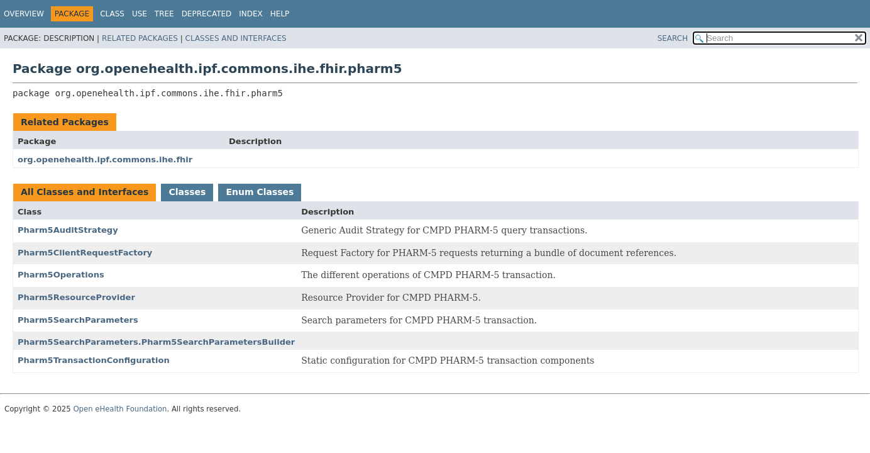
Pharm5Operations (61, 274)
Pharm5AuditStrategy (68, 230)
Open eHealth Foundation (120, 409)
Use (139, 13)
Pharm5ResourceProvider (76, 297)
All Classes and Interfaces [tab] (84, 192)
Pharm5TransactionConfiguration (94, 360)
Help (280, 13)
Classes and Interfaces (236, 38)
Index (251, 13)
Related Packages (140, 38)
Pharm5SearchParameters (78, 320)
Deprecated (207, 13)
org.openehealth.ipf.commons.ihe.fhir (105, 159)
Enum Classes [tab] (260, 192)
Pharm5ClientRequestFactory (85, 252)
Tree (164, 13)
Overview (24, 13)
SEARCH (673, 38)
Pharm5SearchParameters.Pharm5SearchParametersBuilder (156, 342)
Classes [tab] (187, 192)
